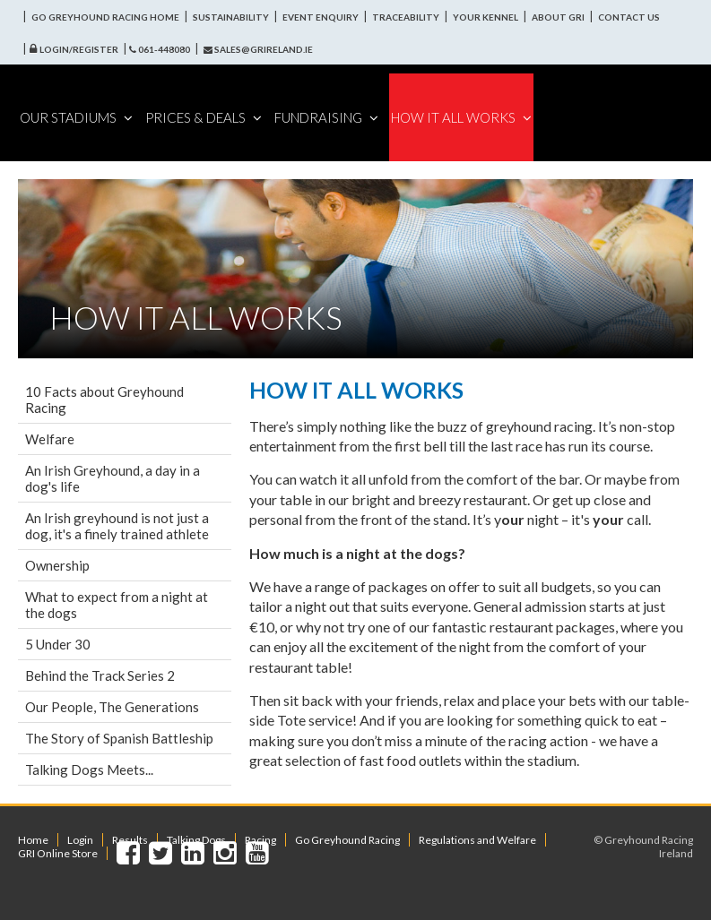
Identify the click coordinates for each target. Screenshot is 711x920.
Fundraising (326, 117)
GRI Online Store (58, 853)
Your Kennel (485, 17)
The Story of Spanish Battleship (119, 738)
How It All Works (461, 117)
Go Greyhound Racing (347, 840)
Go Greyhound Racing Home (105, 17)
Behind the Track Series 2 (100, 675)
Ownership (57, 565)
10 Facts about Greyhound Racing (104, 399)
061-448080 (159, 49)
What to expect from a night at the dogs (116, 605)
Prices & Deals (203, 117)
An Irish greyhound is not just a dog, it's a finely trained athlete (117, 526)
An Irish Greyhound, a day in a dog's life (112, 478)
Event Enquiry (320, 17)
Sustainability (231, 17)
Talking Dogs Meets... (89, 769)
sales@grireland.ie (258, 49)
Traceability (405, 17)
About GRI (558, 17)
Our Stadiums (76, 117)
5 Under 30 (58, 644)
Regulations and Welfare (477, 840)
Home (33, 840)
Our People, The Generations (112, 707)
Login (80, 840)
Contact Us (629, 17)
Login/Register (78, 49)
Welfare (49, 439)
